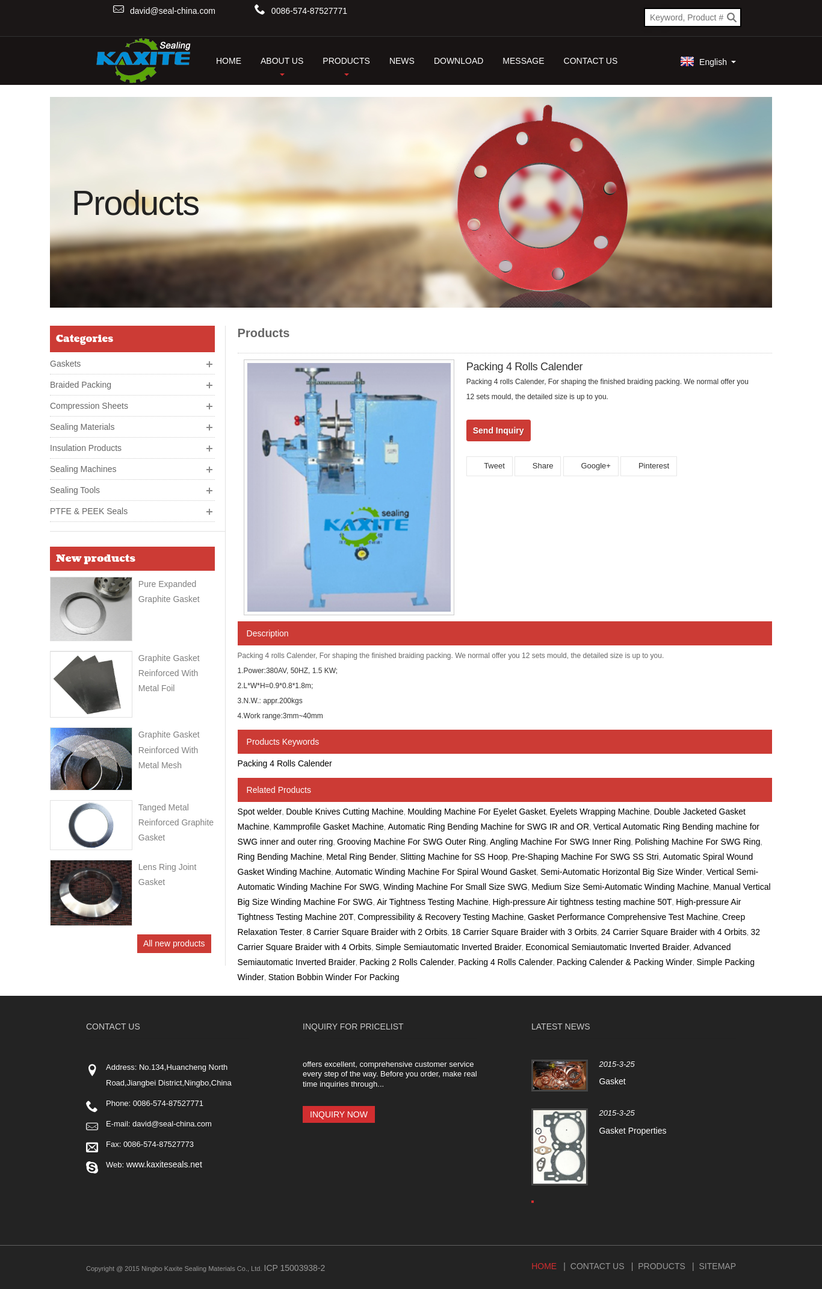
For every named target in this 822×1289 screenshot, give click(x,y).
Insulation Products (86, 448)
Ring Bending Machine (280, 857)
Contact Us (591, 61)
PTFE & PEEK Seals (89, 511)
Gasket (611, 1081)
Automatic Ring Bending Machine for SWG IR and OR (489, 826)
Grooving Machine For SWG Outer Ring (411, 841)
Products (346, 66)
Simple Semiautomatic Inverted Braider (448, 947)
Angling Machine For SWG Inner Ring (560, 841)
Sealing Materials (82, 427)
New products (95, 558)
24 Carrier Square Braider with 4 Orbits (674, 932)
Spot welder (260, 811)
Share (537, 465)
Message (523, 61)
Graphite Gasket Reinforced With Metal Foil (169, 673)
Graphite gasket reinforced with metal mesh (169, 749)
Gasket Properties (632, 1130)
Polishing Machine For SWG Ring (698, 841)
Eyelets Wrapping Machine (599, 811)
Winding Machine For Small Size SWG (455, 887)
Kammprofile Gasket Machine (328, 826)
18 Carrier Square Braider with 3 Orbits (524, 932)
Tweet (489, 465)
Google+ (591, 465)
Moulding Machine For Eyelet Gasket (476, 811)
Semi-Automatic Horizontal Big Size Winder (621, 872)
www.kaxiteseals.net (164, 1164)
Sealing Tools (75, 490)
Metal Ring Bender (361, 857)
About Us (282, 66)
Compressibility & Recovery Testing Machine (440, 917)
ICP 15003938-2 (295, 1265)
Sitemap (717, 1264)
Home (544, 1264)
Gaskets (65, 363)
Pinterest (648, 465)
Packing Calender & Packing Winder (625, 962)
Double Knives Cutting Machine (344, 811)
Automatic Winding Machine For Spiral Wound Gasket (435, 872)
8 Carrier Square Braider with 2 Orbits (376, 932)
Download (458, 61)
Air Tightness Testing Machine (433, 902)
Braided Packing (80, 385)
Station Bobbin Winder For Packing (334, 977)
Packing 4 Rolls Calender (285, 763)
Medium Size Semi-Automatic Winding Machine (620, 887)
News (402, 61)
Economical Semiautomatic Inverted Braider (607, 947)
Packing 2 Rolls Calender (406, 962)
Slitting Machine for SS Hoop (454, 857)
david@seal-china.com (172, 11)
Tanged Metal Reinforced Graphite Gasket (176, 822)
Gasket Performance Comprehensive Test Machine (623, 917)
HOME (228, 61)
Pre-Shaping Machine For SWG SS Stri (584, 857)
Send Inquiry (498, 430)
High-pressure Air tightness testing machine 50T (582, 902)
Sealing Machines (83, 469)
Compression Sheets (89, 406)
